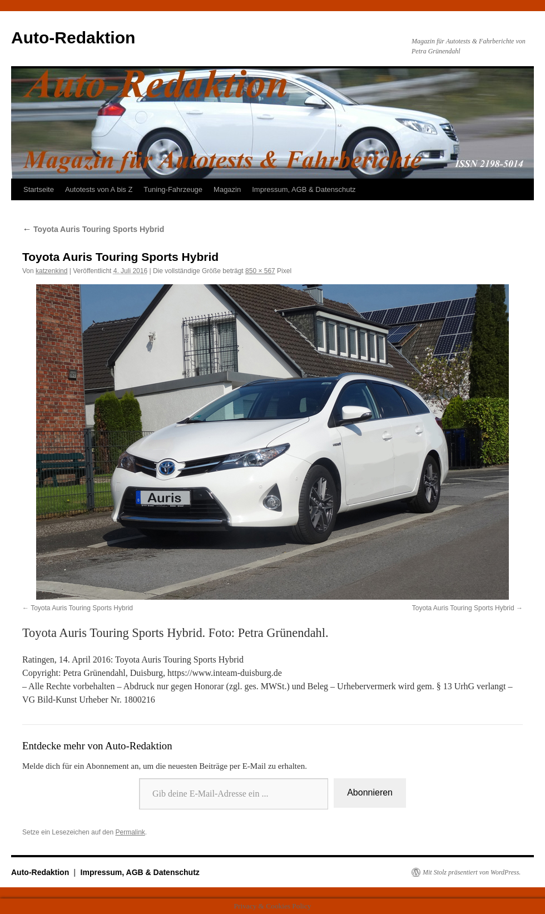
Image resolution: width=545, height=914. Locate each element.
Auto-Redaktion (73, 37)
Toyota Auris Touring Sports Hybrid (93, 229)
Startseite (38, 189)
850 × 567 (260, 271)
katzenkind (51, 271)
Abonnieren (370, 792)
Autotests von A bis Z (98, 189)
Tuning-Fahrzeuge (172, 189)
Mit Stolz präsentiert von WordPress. (472, 872)
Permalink (130, 832)
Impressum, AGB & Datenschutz (303, 189)
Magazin (227, 189)
